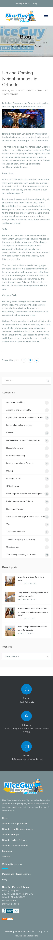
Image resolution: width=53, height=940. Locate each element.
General (10, 432)
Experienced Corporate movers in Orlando (25, 417)
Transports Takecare (15, 531)
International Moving (15, 455)
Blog (35, 3)
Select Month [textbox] (12, 656)
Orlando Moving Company (14, 823)
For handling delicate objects (19, 425)
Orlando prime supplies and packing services (26, 493)
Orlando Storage (10, 834)
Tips (8, 524)
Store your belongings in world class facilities (26, 516)
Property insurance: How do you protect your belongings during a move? (33, 612)
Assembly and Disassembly (18, 410)
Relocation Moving (14, 509)
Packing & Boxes (23, 3)
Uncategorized (26, 91)
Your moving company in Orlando (21, 554)
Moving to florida (13, 478)
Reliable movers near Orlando (19, 501)
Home (5, 818)
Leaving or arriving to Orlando (19, 463)
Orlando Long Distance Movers (17, 829)
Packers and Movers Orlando (16, 874)
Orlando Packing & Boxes (14, 840)
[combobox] (26, 656)
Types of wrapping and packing (20, 539)
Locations (7, 851)
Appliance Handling (15, 402)
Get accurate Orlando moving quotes (23, 440)
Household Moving (14, 448)
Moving (9, 471)
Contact (6, 856)
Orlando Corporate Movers (15, 845)
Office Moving (12, 486)
